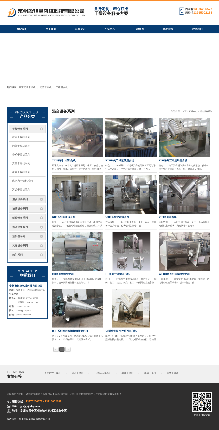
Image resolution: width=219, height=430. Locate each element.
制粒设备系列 (20, 217)
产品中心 (109, 29)
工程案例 (139, 29)
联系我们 (197, 29)
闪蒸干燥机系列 (21, 145)
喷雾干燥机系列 (21, 137)
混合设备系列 (20, 199)
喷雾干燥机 (150, 373)
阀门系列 (17, 254)
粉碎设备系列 (20, 208)
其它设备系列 (20, 245)
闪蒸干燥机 (46, 87)
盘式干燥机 (173, 373)
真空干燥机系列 (21, 163)
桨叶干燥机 (127, 373)
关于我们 (51, 29)
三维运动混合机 (102, 373)
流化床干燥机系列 (22, 180)
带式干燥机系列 (21, 154)
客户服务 (168, 29)
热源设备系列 (20, 227)
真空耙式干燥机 (27, 87)
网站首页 (21, 29)
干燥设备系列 (20, 129)
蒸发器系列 (18, 236)
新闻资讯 (80, 29)
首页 (184, 111)
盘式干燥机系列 (21, 172)
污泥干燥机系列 (21, 189)
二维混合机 (62, 87)
